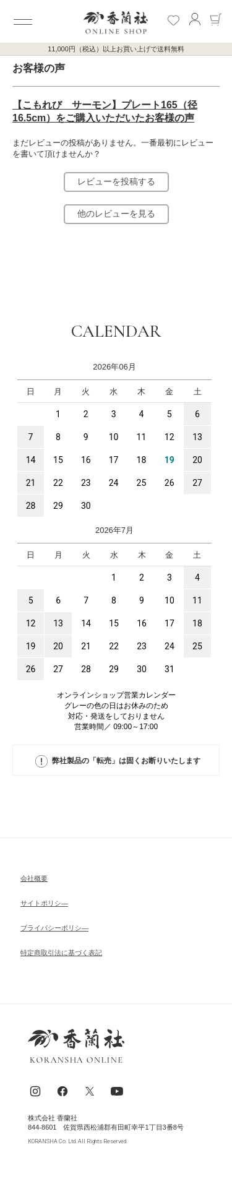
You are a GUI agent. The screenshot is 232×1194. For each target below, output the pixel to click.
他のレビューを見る (116, 213)
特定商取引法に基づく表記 (61, 952)
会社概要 (34, 878)
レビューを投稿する (116, 181)
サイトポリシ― (44, 903)
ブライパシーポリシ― (54, 928)
